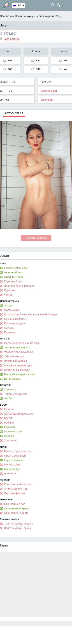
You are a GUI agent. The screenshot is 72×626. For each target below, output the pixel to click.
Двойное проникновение (19, 285)
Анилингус (10, 473)
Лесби (8, 398)
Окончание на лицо (16, 512)
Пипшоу (9, 327)
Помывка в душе (14, 323)
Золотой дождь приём (17, 528)
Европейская (49, 90)
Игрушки (9, 290)
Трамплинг (10, 440)
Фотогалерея (13, 113)
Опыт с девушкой (15, 455)
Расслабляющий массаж (19, 374)
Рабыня (9, 422)
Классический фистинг (18, 484)
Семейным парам (15, 319)
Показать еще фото (36, 237)
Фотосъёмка (11, 310)
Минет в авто (12, 464)
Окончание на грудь (16, 508)
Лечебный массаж (15, 361)
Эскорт (8, 305)
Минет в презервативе (18, 451)
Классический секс (15, 268)
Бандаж (9, 436)
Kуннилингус (12, 469)
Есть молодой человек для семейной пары (30, 314)
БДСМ (8, 418)
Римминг (9, 332)
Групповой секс (13, 281)
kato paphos (31, 16)
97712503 (10, 33)
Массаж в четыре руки (18, 365)
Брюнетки (47, 99)
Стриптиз (10, 389)
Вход (58, 5)
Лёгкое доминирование (18, 413)
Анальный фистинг (16, 488)
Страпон (9, 427)
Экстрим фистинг (15, 493)
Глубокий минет (14, 460)
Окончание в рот (14, 504)
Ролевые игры (13, 431)
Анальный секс (13, 272)
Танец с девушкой (15, 394)
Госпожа (9, 409)
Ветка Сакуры (12, 378)
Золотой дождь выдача (18, 523)
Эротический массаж (17, 347)
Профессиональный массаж (22, 343)
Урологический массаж (18, 352)
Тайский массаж (14, 356)
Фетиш (8, 294)
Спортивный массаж (17, 369)
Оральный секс (13, 277)
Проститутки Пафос (11, 16)
